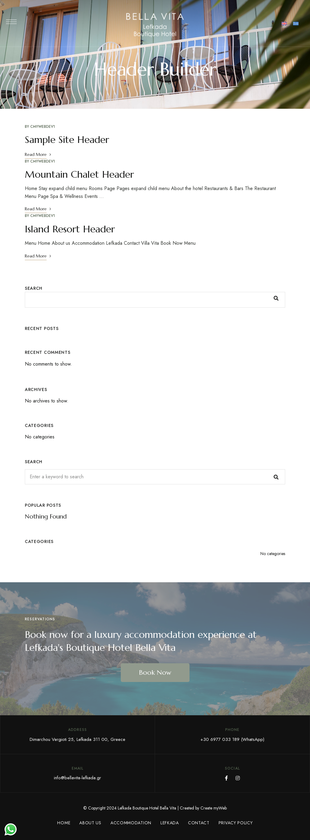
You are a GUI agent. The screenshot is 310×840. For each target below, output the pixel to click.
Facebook (226, 778)
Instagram (238, 778)
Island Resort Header (70, 229)
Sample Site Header (67, 140)
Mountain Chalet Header (79, 174)
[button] (155, 672)
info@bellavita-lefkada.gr (77, 777)
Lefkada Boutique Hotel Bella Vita (147, 808)
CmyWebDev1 (42, 126)
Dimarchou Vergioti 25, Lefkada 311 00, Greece (77, 739)
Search (33, 288)
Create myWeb (213, 808)
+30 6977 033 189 (219, 739)
